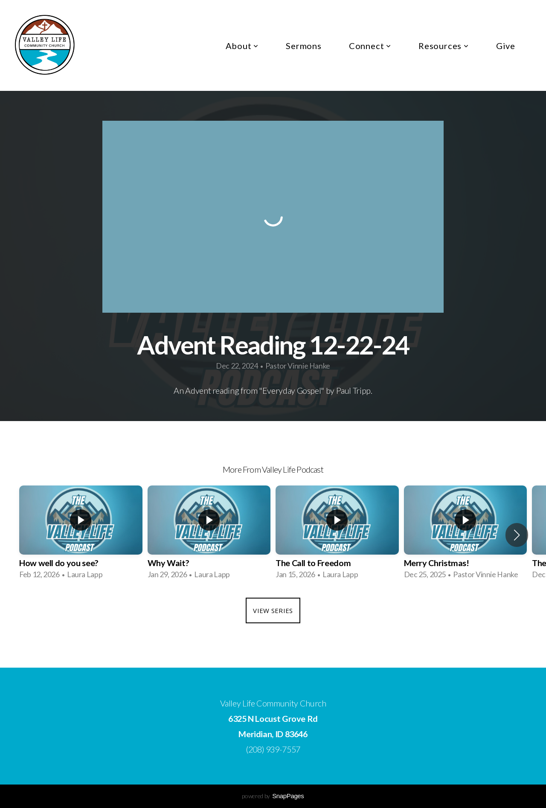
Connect (370, 46)
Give (505, 46)
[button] (517, 535)
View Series (273, 610)
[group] (80, 535)
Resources (443, 46)
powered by (273, 795)
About (242, 46)
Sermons (304, 46)
